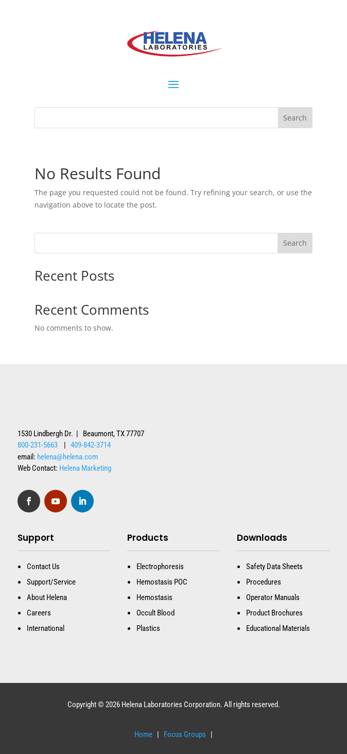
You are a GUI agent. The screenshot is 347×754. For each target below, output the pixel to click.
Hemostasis (154, 597)
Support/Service (51, 582)
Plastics (148, 628)
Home (143, 734)
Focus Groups (184, 734)
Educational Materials (278, 628)
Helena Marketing (85, 468)
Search (295, 243)
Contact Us (43, 566)
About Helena (47, 597)
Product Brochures (274, 613)
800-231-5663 (38, 445)
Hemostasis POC (161, 582)
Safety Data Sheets (274, 566)
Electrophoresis (160, 566)
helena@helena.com (67, 456)
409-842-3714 (91, 445)
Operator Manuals (273, 597)
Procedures (263, 582)
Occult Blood (155, 613)
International (45, 628)
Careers (39, 613)
